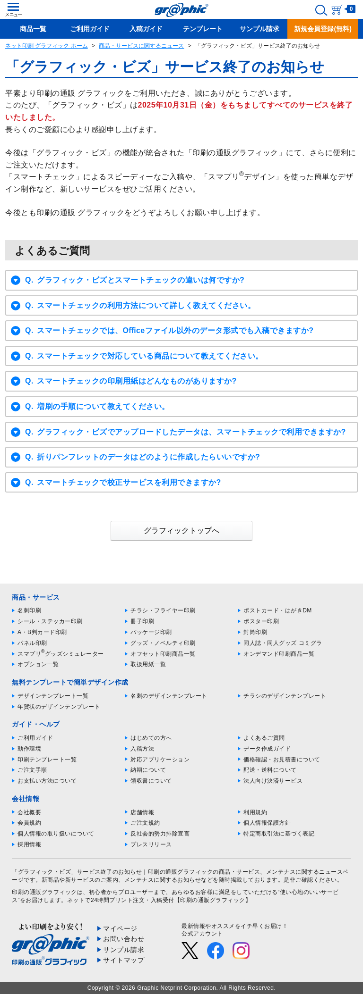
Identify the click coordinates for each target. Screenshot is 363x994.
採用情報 (29, 844)
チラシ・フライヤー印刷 (163, 610)
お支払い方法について (47, 780)
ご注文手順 (32, 770)
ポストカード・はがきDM (277, 610)
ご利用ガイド (35, 738)
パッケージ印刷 (151, 632)
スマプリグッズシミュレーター (60, 654)
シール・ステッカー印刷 (50, 621)
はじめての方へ (151, 738)
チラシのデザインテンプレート (284, 696)
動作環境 (29, 748)
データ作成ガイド (267, 748)
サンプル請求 (123, 949)
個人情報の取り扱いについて (56, 833)
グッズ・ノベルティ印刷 (163, 643)
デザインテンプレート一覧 (52, 696)
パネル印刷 (32, 643)
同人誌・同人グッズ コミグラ (282, 643)
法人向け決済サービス (272, 780)
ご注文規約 (145, 822)
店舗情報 (142, 812)
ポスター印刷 (261, 621)
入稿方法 (142, 748)
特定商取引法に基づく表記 (278, 833)
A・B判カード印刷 (42, 632)
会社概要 (29, 812)
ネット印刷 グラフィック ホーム (46, 45)
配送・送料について (270, 770)
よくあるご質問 (264, 738)
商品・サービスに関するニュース (141, 45)
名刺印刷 (29, 610)
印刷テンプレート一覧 (47, 759)
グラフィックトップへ (181, 530)
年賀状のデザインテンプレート (58, 706)
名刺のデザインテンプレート (168, 696)
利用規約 (255, 812)
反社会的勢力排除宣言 (160, 833)
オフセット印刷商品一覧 (163, 654)
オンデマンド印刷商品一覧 (278, 654)
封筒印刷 (255, 632)
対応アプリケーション (160, 759)
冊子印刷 (142, 621)
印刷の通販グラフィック (44, 892)
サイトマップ (123, 960)
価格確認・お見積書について (281, 759)
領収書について (151, 780)
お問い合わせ (123, 939)
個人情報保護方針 (267, 822)
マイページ (120, 928)
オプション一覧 (38, 664)
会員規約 (29, 822)
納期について (148, 770)
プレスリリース (151, 844)
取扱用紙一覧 (148, 664)
